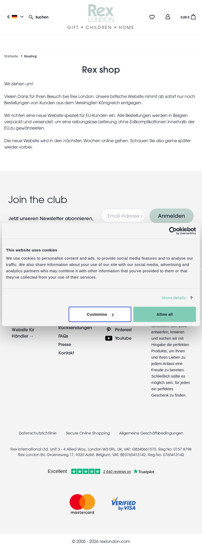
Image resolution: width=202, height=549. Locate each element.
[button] (38, 17)
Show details (173, 297)
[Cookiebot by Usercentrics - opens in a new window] (173, 231)
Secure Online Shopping (88, 433)
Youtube (123, 338)
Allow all (164, 314)
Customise (100, 314)
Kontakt (66, 352)
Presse (64, 344)
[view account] (167, 16)
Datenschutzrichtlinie (38, 433)
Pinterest (123, 329)
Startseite (11, 56)
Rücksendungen (75, 327)
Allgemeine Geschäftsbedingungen (151, 433)
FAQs (63, 336)
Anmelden (171, 215)
